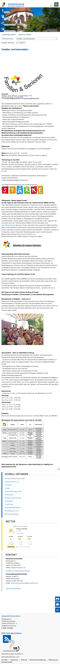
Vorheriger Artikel (8, 34)
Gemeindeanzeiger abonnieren (11, 654)
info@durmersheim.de (18, 567)
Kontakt (4, 660)
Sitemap (24, 660)
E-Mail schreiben (7, 628)
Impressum (14, 660)
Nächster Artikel (24, 34)
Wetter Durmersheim (20, 526)
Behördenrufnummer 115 (10, 657)
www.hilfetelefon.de (8, 225)
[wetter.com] (11, 547)
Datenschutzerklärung (38, 660)
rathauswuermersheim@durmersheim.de (24, 583)
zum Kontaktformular (13, 588)
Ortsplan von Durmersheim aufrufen (18, 571)
